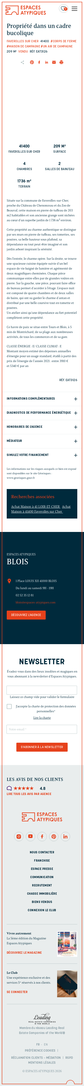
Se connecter (17, 992)
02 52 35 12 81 (25, 595)
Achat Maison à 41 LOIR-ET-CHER (35, 507)
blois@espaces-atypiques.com (36, 602)
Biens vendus (42, 902)
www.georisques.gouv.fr (21, 477)
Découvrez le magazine (24, 953)
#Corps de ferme (63, 41)
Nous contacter (42, 852)
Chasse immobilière (42, 894)
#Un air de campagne (57, 46)
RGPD (69, 1058)
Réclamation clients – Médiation (36, 1058)
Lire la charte (42, 718)
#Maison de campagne (23, 46)
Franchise (42, 860)
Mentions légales (42, 1063)
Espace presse (42, 869)
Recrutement (42, 885)
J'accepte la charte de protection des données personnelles (46, 708)
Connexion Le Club (42, 910)
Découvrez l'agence (26, 615)
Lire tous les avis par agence (29, 794)
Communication (42, 877)
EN (46, 1044)
